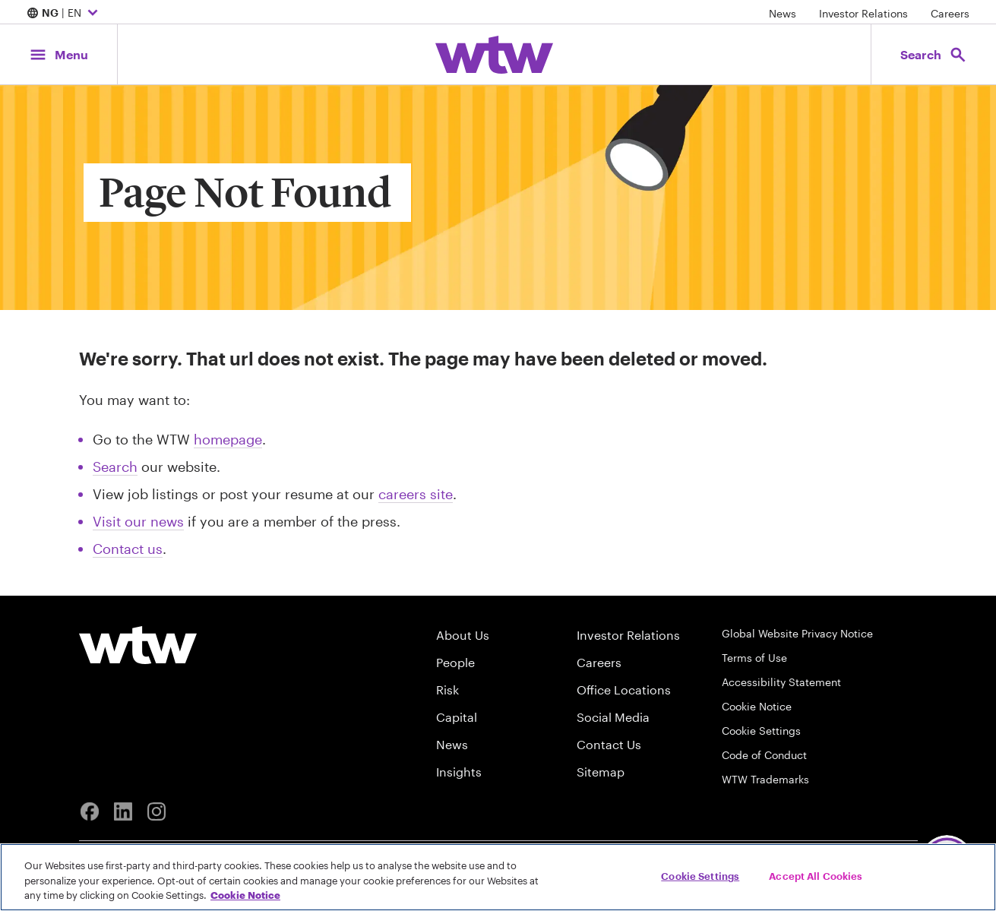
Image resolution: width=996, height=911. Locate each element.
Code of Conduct (764, 754)
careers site (415, 494)
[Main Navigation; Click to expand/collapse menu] (58, 54)
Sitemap (600, 771)
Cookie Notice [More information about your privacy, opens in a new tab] (245, 895)
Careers (950, 13)
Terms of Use (754, 657)
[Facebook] (89, 811)
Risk (447, 689)
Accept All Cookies (815, 875)
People (455, 662)
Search (115, 466)
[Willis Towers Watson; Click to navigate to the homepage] (494, 55)
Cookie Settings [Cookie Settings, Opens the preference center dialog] (700, 875)
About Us (462, 635)
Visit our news (138, 521)
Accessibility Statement (781, 681)
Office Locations (624, 689)
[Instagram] (156, 811)
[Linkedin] (123, 811)
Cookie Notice (757, 706)
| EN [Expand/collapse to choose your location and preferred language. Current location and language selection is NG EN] (64, 14)
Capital (456, 717)
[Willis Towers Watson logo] (138, 645)
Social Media (613, 717)
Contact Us (609, 744)
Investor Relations (863, 13)
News (782, 13)
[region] (498, 877)
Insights (459, 771)
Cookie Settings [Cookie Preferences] (761, 730)
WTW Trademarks (765, 779)
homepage (228, 439)
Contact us (128, 548)
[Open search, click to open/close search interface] (933, 54)
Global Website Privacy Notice (797, 633)
